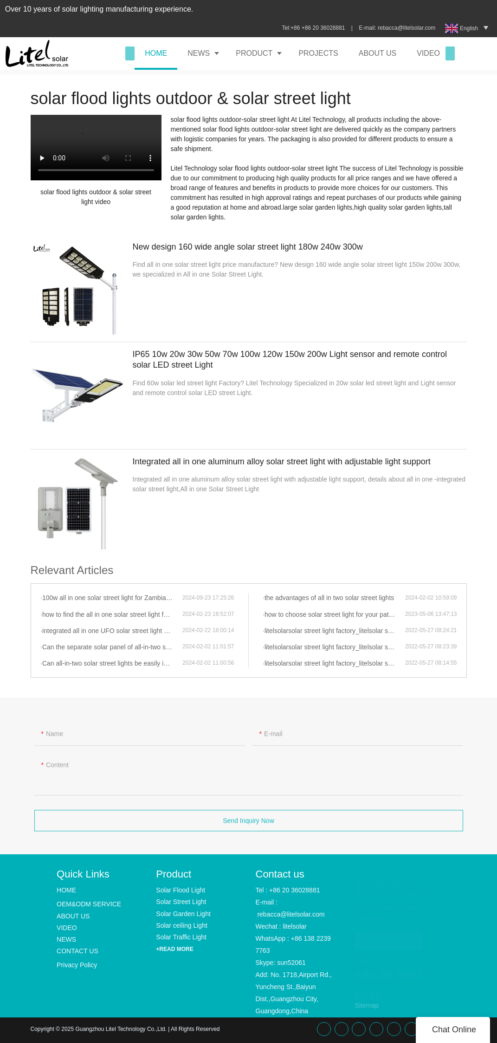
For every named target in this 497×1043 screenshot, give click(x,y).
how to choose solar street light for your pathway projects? (335, 614)
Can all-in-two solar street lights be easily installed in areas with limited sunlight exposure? (112, 663)
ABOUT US (378, 53)
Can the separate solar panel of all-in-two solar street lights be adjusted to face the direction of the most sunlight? (112, 647)
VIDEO (428, 53)
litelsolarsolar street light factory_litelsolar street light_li (335, 630)
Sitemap (367, 1005)
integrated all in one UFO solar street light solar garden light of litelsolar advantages (112, 630)
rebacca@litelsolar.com (407, 28)
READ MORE (388, 936)
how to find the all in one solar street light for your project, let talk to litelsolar (112, 614)
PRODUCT (254, 53)
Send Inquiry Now (248, 824)
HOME (156, 53)
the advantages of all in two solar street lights (329, 597)
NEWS (198, 53)
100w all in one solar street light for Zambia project (112, 597)
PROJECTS (318, 53)
